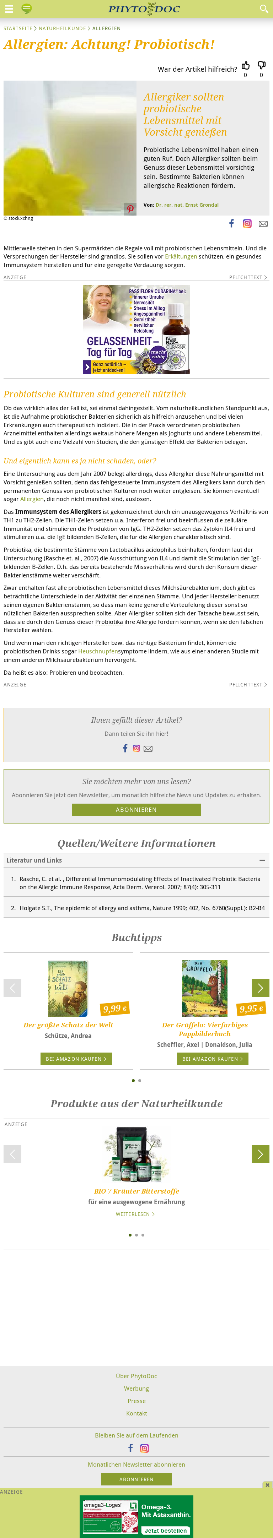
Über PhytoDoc (136, 1370)
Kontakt (136, 1407)
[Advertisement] (136, 1298)
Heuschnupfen (98, 645)
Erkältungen (181, 256)
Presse (137, 1395)
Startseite (18, 28)
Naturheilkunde (62, 28)
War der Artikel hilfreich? (197, 69)
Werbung (136, 1383)
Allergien (32, 493)
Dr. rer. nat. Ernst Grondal (187, 204)
